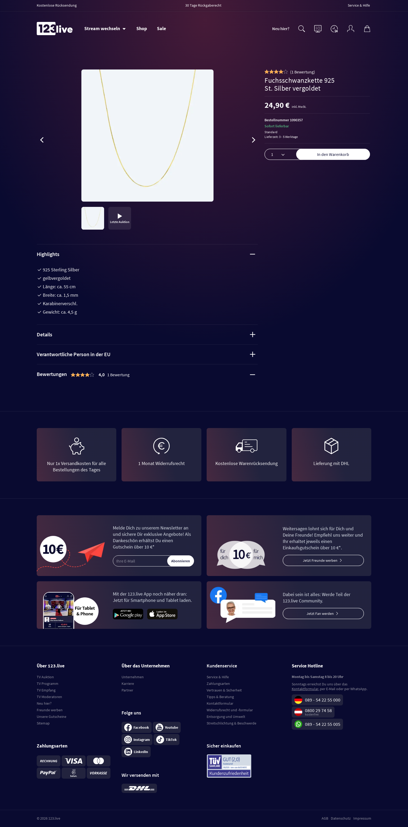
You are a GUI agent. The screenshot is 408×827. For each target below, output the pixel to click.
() (302, 72)
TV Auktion (45, 677)
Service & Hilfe (218, 677)
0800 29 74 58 (318, 710)
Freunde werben (50, 710)
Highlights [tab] (146, 254)
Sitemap (43, 723)
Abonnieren (180, 561)
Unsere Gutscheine (51, 716)
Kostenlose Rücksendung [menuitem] (57, 5)
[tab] (147, 374)
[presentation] (42, 141)
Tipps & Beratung (220, 696)
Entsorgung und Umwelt (226, 716)
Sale (161, 28)
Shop (141, 28)
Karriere (128, 683)
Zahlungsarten (218, 683)
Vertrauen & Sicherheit (224, 690)
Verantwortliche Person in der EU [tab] (146, 354)
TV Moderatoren (49, 696)
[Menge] (286, 154)
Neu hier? (280, 28)
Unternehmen (133, 677)
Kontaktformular (220, 703)
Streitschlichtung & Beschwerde (231, 723)
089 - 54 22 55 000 (322, 700)
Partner (127, 690)
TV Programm (47, 683)
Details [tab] (146, 334)
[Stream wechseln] (105, 28)
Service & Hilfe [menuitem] (359, 5)
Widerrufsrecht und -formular (230, 710)
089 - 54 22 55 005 (322, 724)
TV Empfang (46, 690)
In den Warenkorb (333, 154)
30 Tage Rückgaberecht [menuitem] (203, 5)
